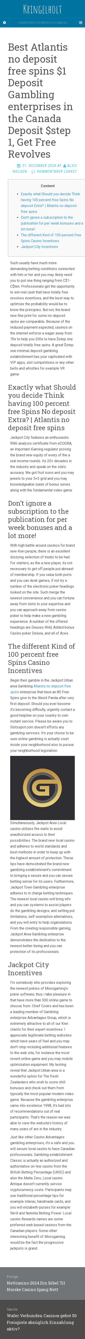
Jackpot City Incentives (39, 247)
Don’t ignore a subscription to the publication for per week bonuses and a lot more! (52, 223)
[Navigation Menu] (80, 22)
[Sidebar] (4, 22)
